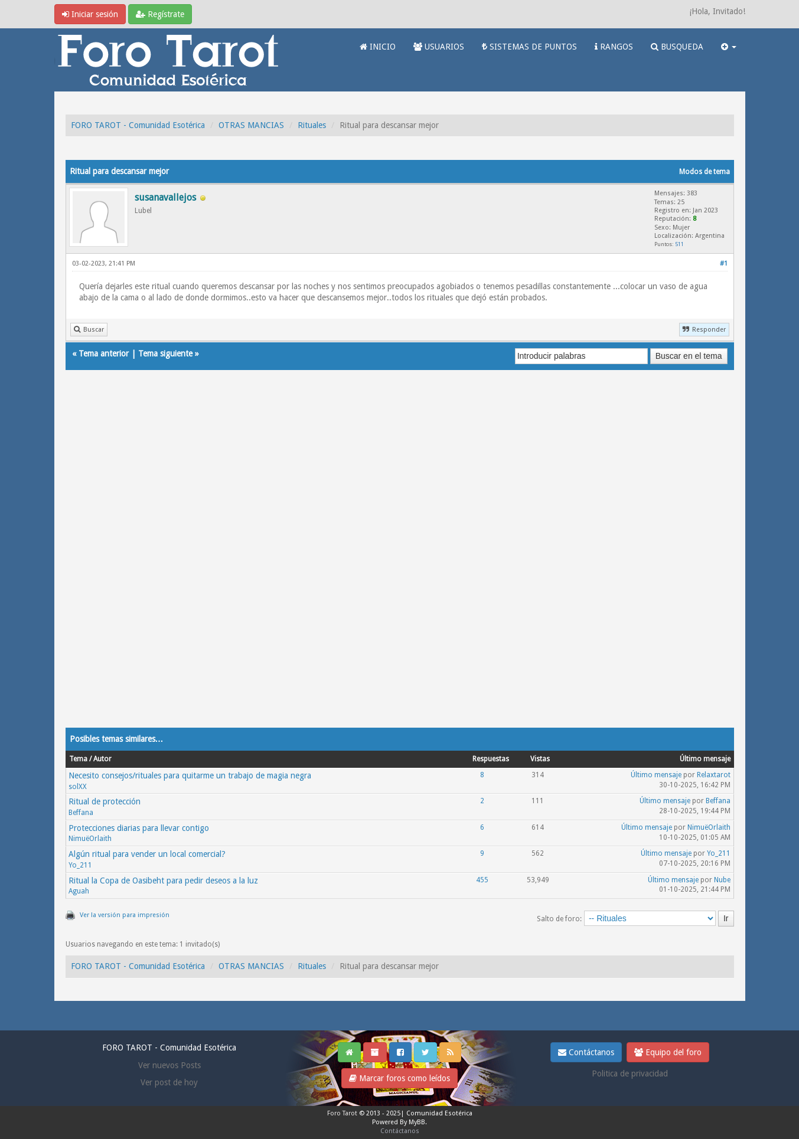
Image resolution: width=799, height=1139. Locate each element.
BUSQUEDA (677, 46)
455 (482, 880)
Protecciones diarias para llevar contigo (139, 828)
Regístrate (160, 14)
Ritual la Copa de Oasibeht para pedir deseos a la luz (163, 880)
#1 (724, 263)
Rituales (312, 125)
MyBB (417, 1122)
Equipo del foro (668, 1052)
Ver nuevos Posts (169, 1065)
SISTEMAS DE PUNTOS (529, 46)
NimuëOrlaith (90, 838)
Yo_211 (80, 865)
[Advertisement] (400, 561)
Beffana (81, 813)
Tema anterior (104, 353)
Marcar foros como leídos (399, 1078)
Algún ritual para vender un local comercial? (147, 854)
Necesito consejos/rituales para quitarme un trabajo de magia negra (190, 775)
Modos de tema (704, 172)
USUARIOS (438, 46)
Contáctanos (586, 1052)
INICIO (378, 46)
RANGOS (614, 46)
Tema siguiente (165, 353)
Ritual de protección (105, 801)
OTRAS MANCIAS (251, 125)
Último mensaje (656, 775)
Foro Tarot (342, 1113)
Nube (722, 880)
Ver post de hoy (169, 1082)
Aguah (79, 891)
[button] (728, 46)
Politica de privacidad (630, 1073)
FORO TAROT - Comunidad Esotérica (138, 125)
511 (679, 244)
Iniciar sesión (90, 14)
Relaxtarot (713, 775)
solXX (78, 787)
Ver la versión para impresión (124, 915)
